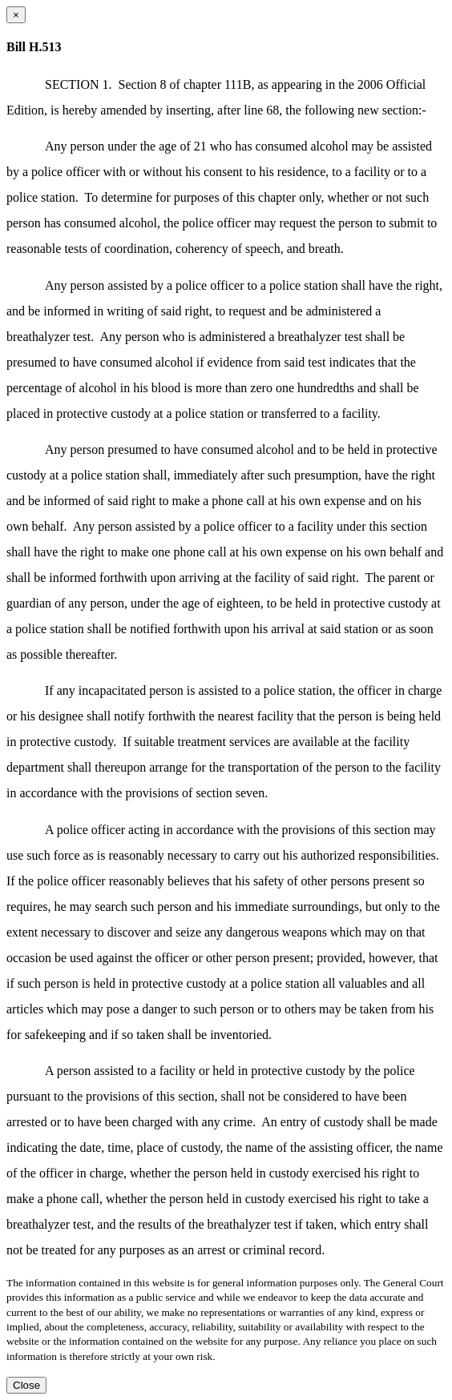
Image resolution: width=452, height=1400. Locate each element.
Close (26, 1385)
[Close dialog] (16, 14)
